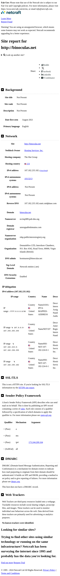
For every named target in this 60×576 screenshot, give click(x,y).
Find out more (7, 563)
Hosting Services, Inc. (33, 150)
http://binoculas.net (32, 144)
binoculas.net (25, 212)
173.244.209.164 (36, 442)
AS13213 (28, 179)
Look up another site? (13, 55)
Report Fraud (6, 22)
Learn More (6, 18)
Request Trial (19, 563)
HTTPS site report (26, 388)
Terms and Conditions (10, 573)
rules (23, 409)
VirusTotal (43, 171)
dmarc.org (15, 481)
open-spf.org (46, 415)
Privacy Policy (49, 570)
